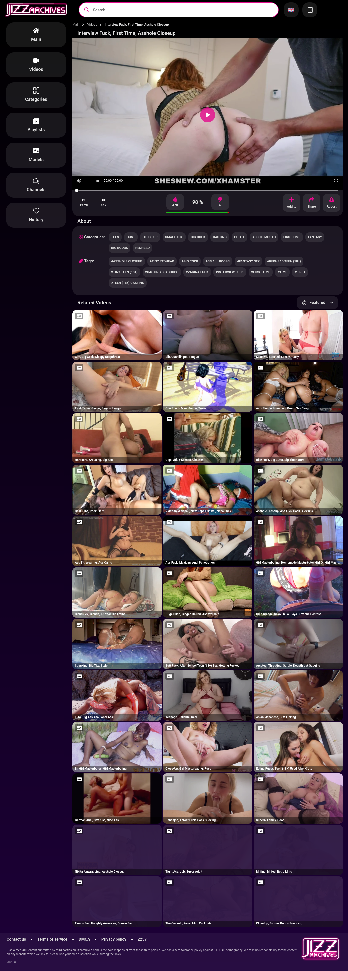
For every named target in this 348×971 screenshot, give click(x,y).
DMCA (84, 939)
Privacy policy (114, 939)
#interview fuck (230, 272)
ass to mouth (264, 237)
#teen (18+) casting (127, 283)
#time (282, 272)
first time (292, 237)
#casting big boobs (161, 272)
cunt (131, 237)
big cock (198, 237)
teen (115, 237)
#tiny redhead (162, 261)
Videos (92, 24)
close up (150, 237)
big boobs (119, 248)
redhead (143, 248)
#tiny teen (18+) (124, 272)
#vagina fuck (197, 272)
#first (300, 272)
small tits (174, 237)
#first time (260, 272)
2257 (142, 939)
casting (220, 237)
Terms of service (52, 939)
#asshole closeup (126, 261)
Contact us (16, 939)
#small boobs (218, 261)
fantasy (315, 237)
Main (76, 24)
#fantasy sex (248, 261)
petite (239, 237)
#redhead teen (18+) (284, 261)
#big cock (190, 261)
